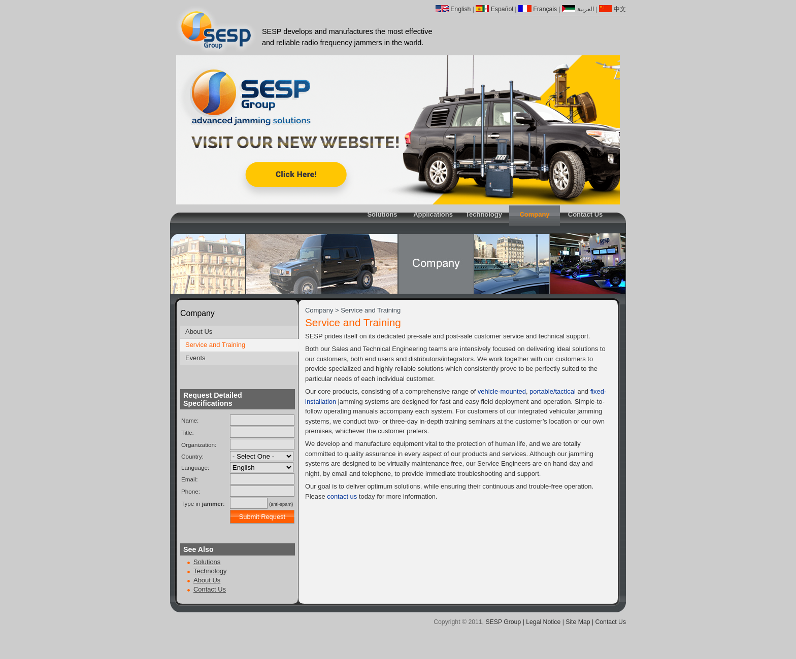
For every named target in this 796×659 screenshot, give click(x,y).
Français (537, 9)
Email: (189, 479)
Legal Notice (543, 622)
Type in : (203, 503)
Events (195, 358)
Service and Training (215, 345)
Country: (192, 456)
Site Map (578, 622)
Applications (433, 214)
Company (534, 214)
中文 (612, 9)
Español (494, 9)
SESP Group (503, 622)
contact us (342, 496)
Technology (484, 214)
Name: (189, 420)
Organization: (198, 444)
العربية (577, 9)
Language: (195, 467)
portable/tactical (552, 391)
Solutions (382, 214)
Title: (187, 432)
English (453, 9)
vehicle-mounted (502, 391)
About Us (198, 331)
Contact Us (585, 214)
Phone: (190, 491)
